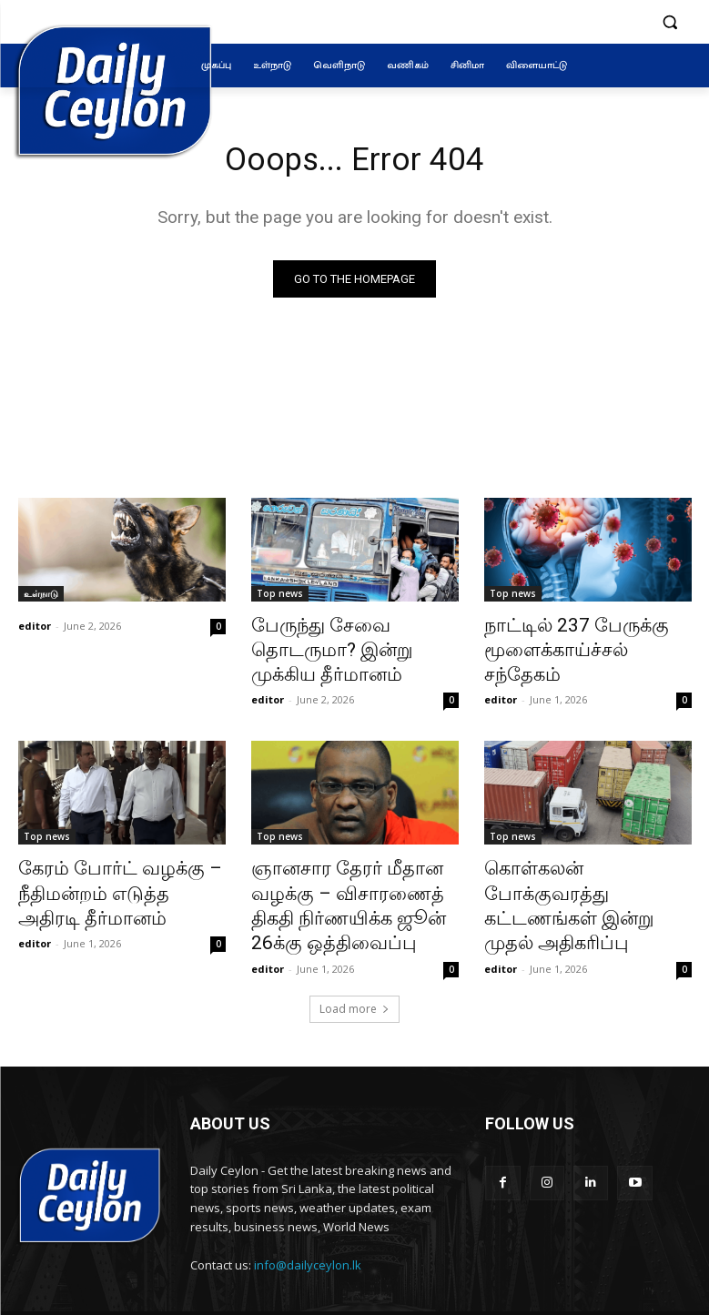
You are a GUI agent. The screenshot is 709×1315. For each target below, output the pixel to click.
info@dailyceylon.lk (307, 1216)
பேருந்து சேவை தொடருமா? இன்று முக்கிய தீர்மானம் (352, 637)
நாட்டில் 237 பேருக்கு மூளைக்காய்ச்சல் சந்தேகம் (575, 637)
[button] (670, 22)
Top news (280, 597)
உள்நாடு (41, 597)
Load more (354, 959)
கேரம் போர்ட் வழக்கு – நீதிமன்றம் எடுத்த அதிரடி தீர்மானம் (107, 856)
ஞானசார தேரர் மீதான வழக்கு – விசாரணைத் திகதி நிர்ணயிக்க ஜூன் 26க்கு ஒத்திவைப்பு (348, 866)
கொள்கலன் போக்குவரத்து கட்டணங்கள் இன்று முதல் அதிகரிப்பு (577, 856)
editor (34, 629)
